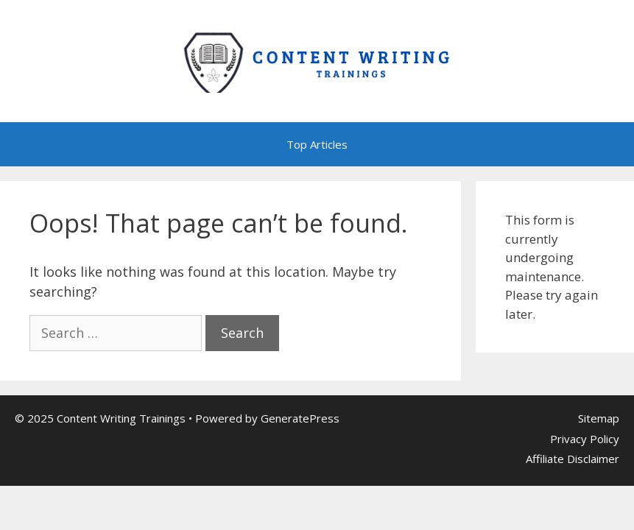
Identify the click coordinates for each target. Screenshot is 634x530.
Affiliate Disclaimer (572, 458)
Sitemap (598, 418)
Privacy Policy (584, 438)
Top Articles (317, 144)
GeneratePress (300, 418)
